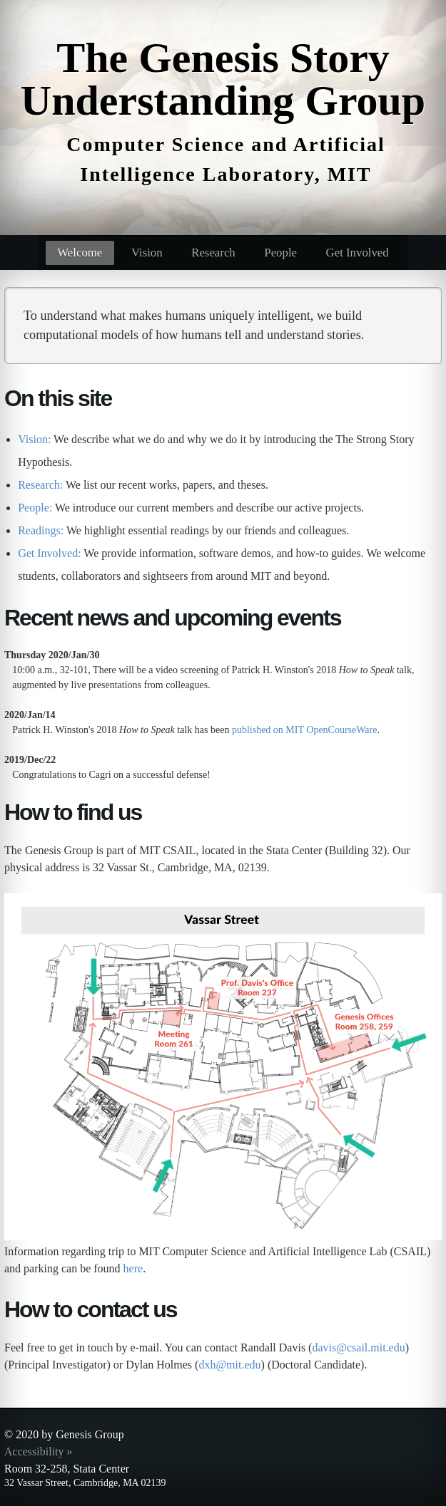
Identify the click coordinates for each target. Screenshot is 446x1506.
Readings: (41, 530)
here (133, 1268)
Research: (40, 485)
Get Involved (357, 252)
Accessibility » (38, 1451)
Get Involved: (49, 553)
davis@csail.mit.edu (358, 1347)
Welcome (79, 252)
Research (213, 252)
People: (35, 508)
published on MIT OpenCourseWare (304, 730)
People (280, 252)
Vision (147, 252)
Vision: (34, 439)
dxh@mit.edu (229, 1365)
